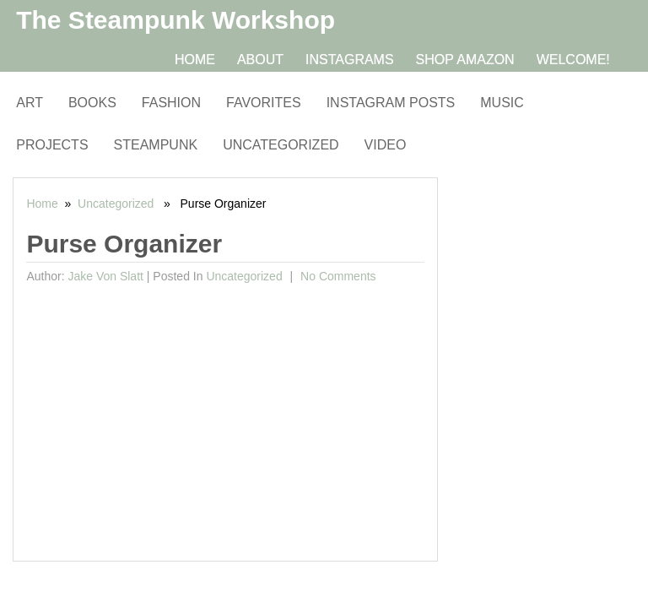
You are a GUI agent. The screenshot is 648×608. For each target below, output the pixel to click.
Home (195, 59)
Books (92, 102)
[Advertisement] (225, 417)
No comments (336, 276)
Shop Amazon (465, 59)
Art (29, 102)
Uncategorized (280, 145)
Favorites (263, 102)
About (260, 59)
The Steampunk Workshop (175, 20)
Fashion (171, 102)
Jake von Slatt (105, 276)
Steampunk (156, 145)
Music (502, 102)
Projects (52, 145)
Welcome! (573, 59)
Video (385, 145)
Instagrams (349, 59)
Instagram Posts (391, 102)
